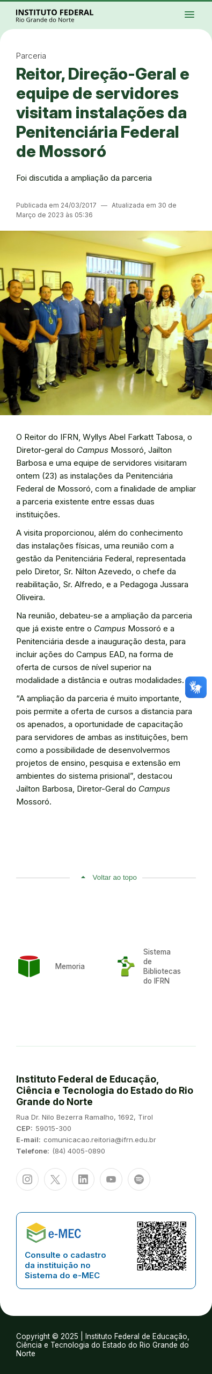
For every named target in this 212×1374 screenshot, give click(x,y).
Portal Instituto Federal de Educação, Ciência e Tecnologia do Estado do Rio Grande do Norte (66, 15)
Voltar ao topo (115, 877)
